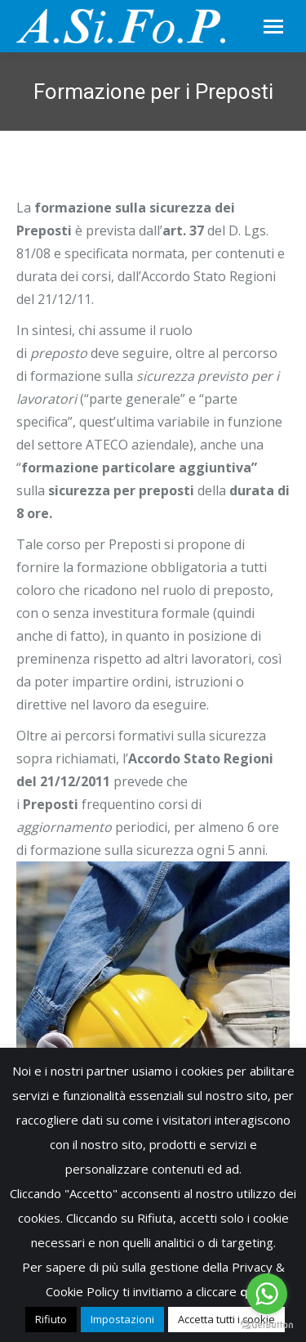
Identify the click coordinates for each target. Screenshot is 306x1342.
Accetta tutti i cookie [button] (226, 1319)
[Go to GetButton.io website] (267, 1325)
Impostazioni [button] (122, 1319)
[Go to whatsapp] (266, 1293)
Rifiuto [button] (51, 1319)
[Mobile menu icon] (273, 26)
